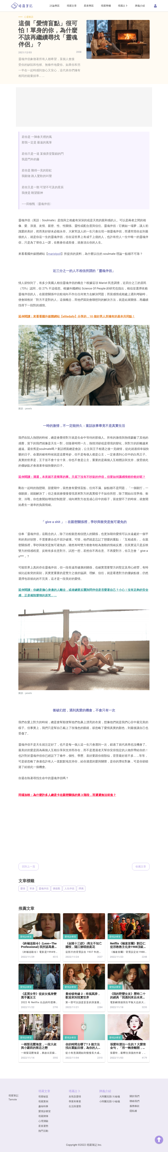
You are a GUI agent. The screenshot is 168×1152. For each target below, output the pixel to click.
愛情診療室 (26, 936)
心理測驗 (43, 1121)
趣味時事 (43, 1106)
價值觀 (56, 888)
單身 (32, 888)
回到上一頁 (28, 866)
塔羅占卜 (123, 5)
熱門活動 (43, 1130)
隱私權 (133, 1110)
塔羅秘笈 (43, 1096)
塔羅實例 (43, 1101)
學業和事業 (75, 1101)
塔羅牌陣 (43, 1116)
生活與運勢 (75, 1106)
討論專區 (55, 5)
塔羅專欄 (106, 5)
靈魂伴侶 (44, 888)
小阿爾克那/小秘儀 (109, 1101)
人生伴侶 (69, 888)
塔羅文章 (72, 5)
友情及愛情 (75, 1096)
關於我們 (134, 1096)
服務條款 (134, 1106)
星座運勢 (43, 1126)
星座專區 (89, 5)
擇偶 (81, 888)
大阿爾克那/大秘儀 (109, 1096)
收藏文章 (141, 866)
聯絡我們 (134, 1101)
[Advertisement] (84, 107)
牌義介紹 (140, 5)
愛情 (22, 888)
